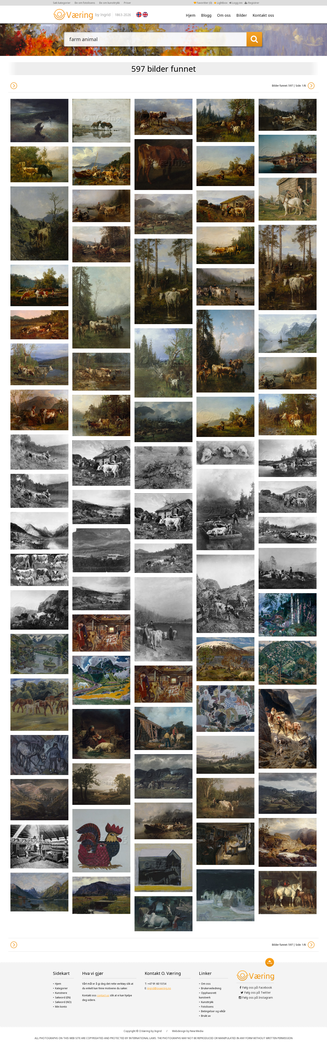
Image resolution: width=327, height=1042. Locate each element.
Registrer (252, 3)
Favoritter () (203, 3)
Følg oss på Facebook (256, 987)
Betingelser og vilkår (213, 1011)
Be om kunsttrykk (109, 3)
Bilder (241, 15)
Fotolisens (207, 1006)
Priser (127, 3)
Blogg (206, 15)
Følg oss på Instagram (256, 997)
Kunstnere (61, 993)
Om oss (224, 15)
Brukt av (206, 1016)
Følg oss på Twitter (256, 992)
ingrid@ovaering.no (159, 988)
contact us (103, 995)
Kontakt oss (263, 15)
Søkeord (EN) (62, 997)
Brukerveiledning (211, 988)
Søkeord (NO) (63, 1002)
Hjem (190, 15)
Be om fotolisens (85, 3)
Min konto (61, 1006)
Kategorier (61, 988)
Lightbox (220, 3)
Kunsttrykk (207, 1002)
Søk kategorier (61, 3)
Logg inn (236, 3)
